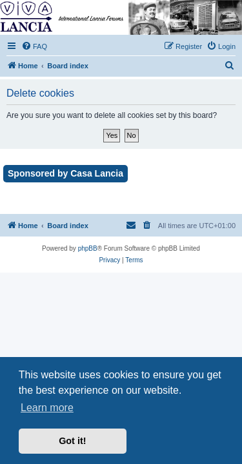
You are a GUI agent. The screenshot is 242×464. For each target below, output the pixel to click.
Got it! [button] (72, 441)
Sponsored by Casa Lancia (65, 173)
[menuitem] (34, 46)
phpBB (87, 248)
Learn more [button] (47, 407)
